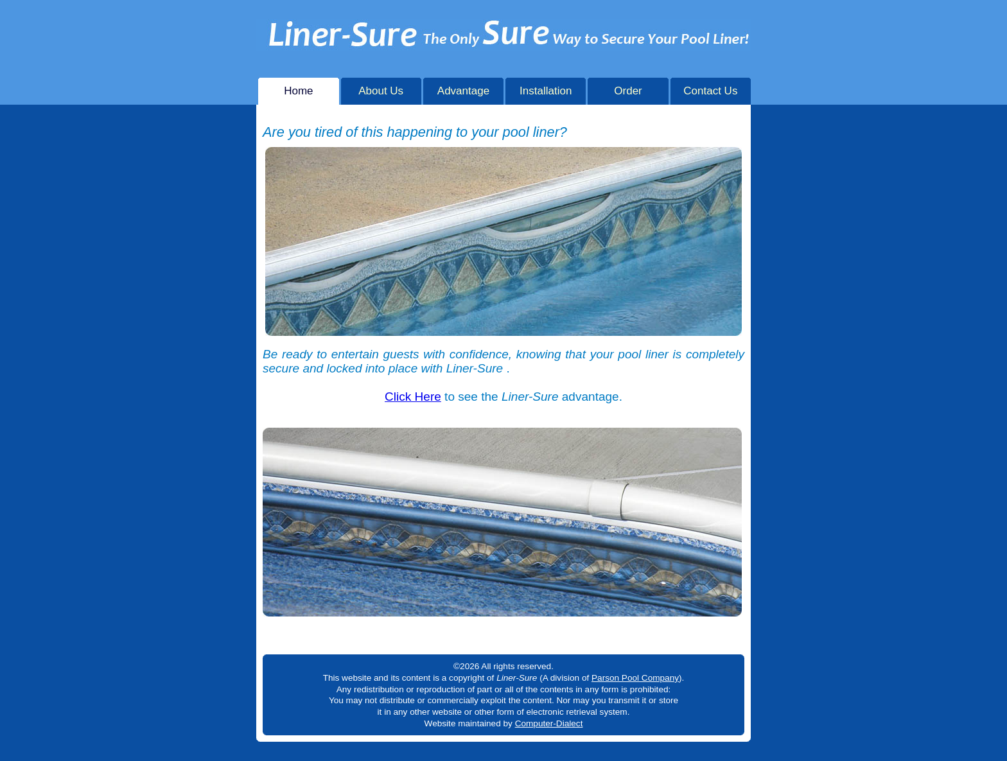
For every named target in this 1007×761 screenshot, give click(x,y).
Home (298, 87)
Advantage (463, 87)
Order (628, 87)
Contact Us (710, 87)
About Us (381, 87)
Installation (545, 87)
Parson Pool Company (635, 678)
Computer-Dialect (549, 723)
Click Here (413, 396)
